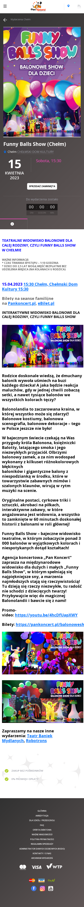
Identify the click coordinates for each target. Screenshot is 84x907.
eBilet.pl (46, 303)
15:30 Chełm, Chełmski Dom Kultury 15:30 (40, 286)
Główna (42, 810)
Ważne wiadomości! (42, 834)
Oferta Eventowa (42, 829)
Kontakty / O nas (42, 853)
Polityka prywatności (42, 839)
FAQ (42, 825)
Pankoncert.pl (22, 303)
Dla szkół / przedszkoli (42, 820)
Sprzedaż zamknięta (42, 186)
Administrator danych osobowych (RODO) (42, 848)
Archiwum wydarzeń (42, 858)
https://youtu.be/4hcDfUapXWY (46, 615)
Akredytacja (42, 815)
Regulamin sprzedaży (42, 844)
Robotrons (36, 740)
